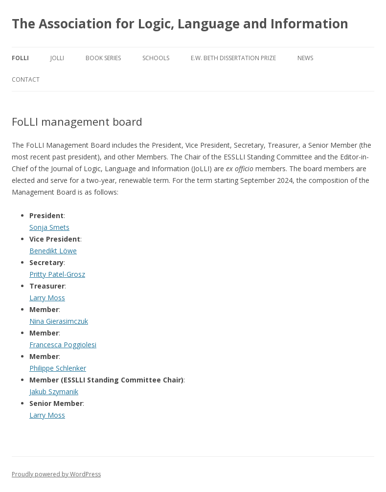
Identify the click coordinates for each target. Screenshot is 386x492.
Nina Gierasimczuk (58, 321)
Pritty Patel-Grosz (57, 274)
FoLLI (20, 58)
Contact (26, 79)
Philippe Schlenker (57, 368)
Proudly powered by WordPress (56, 474)
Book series (103, 58)
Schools (155, 58)
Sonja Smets (49, 227)
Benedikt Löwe (53, 250)
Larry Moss (47, 297)
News (305, 58)
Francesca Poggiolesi (62, 344)
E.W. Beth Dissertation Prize (233, 58)
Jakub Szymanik (53, 391)
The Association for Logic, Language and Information (180, 23)
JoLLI (57, 58)
